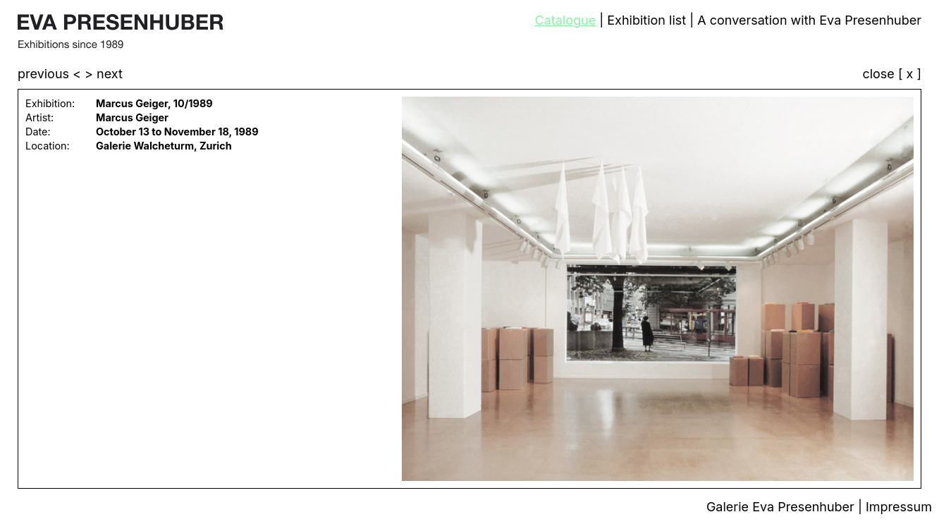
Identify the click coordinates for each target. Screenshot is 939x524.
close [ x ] (891, 74)
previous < (51, 73)
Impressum (899, 506)
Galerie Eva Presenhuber (782, 506)
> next (104, 73)
